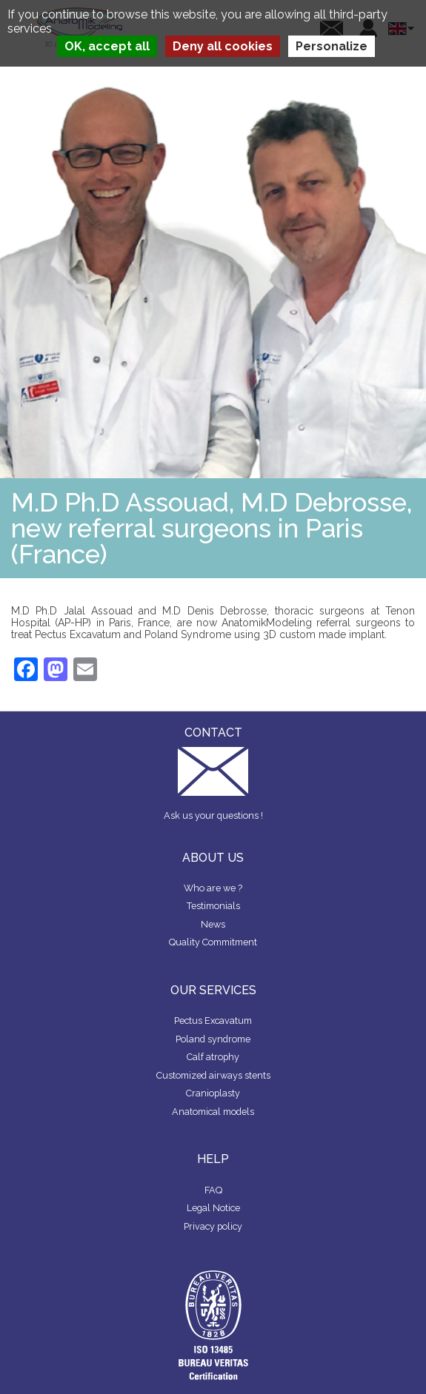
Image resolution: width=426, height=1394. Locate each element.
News (213, 924)
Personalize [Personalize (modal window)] (331, 46)
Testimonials (213, 905)
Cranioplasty (213, 1093)
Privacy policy (213, 1226)
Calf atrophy (213, 1056)
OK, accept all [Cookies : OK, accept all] (107, 46)
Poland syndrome (213, 1039)
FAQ (213, 1190)
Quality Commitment (213, 942)
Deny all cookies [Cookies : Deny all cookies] (223, 46)
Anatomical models (213, 1111)
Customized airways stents (213, 1075)
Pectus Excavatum (213, 1020)
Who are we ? (213, 888)
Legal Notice (213, 1207)
